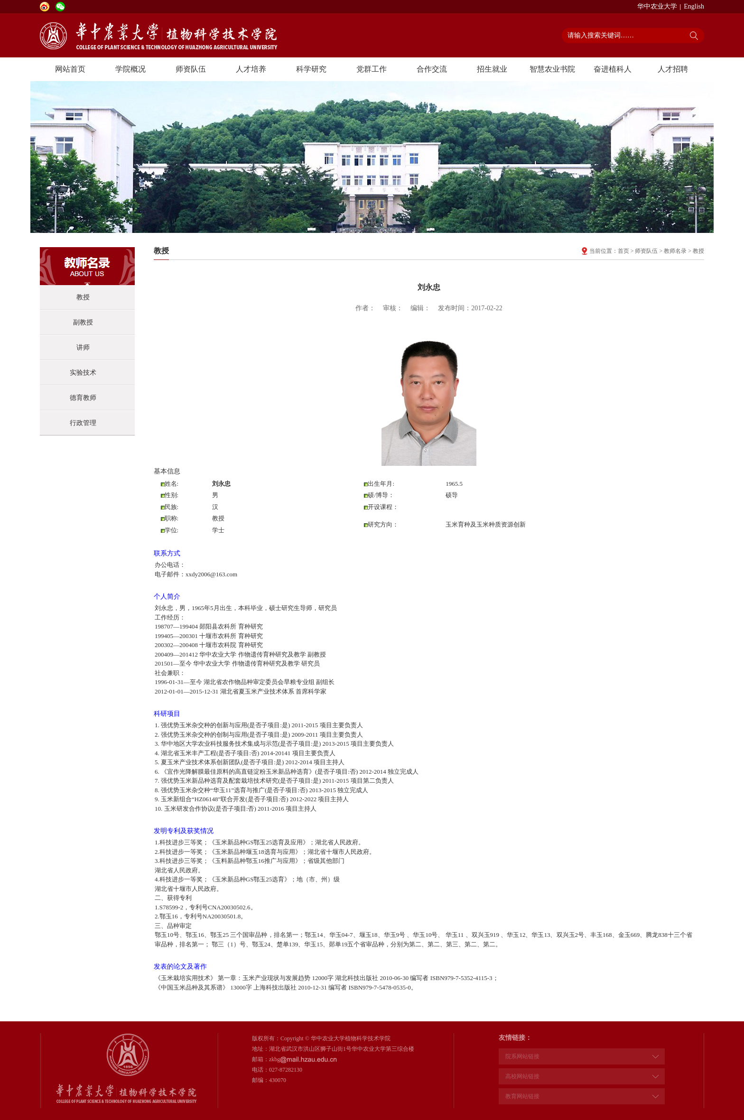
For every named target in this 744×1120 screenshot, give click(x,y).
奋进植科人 (613, 69)
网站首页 (70, 69)
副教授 (83, 322)
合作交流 (432, 69)
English (694, 6)
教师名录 (675, 251)
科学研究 (311, 69)
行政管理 (83, 422)
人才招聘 (673, 69)
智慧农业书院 (552, 69)
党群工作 (371, 69)
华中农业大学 (657, 6)
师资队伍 (191, 69)
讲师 (83, 347)
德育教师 (83, 397)
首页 (623, 251)
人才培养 (251, 69)
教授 (83, 297)
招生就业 (492, 69)
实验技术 (83, 372)
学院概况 (130, 69)
